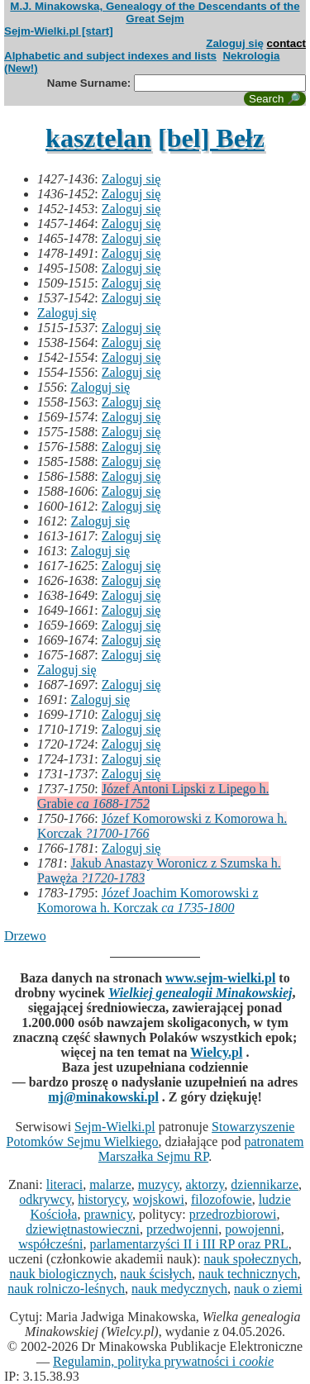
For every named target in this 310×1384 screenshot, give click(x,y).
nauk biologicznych (62, 1274)
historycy (102, 1199)
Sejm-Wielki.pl (114, 1127)
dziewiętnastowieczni (83, 1229)
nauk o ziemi (268, 1289)
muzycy (158, 1184)
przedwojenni (182, 1229)
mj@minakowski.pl (103, 1097)
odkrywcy (45, 1199)
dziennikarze (264, 1184)
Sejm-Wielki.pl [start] (58, 31)
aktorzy (204, 1184)
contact (286, 43)
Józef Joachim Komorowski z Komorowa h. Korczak (148, 900)
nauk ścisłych (156, 1274)
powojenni (253, 1229)
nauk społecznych (251, 1259)
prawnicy (107, 1214)
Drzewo (25, 936)
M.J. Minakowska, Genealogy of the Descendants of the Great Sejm (154, 12)
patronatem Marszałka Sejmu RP (201, 1148)
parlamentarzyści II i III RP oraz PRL (188, 1244)
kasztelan (98, 138)
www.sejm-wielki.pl (220, 978)
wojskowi (158, 1199)
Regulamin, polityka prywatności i (163, 1361)
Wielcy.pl (216, 1052)
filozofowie (221, 1199)
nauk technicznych (248, 1274)
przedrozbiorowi (233, 1214)
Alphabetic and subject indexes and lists (110, 56)
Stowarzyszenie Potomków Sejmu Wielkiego (151, 1134)
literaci (64, 1184)
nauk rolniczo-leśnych (66, 1289)
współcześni (50, 1244)
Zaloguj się (235, 43)
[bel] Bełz (211, 138)
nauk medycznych (179, 1289)
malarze (110, 1184)
